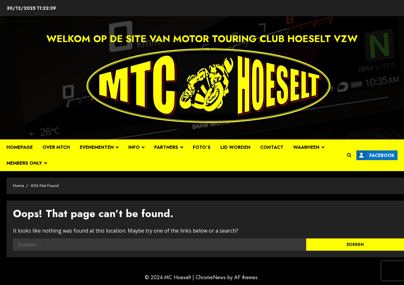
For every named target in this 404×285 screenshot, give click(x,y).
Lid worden (235, 147)
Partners (166, 147)
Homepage (19, 147)
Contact (271, 147)
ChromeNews (211, 277)
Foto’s (202, 147)
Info (134, 147)
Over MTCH (56, 147)
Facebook (375, 155)
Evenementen (97, 147)
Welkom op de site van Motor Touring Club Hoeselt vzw (202, 39)
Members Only (24, 163)
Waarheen (306, 147)
